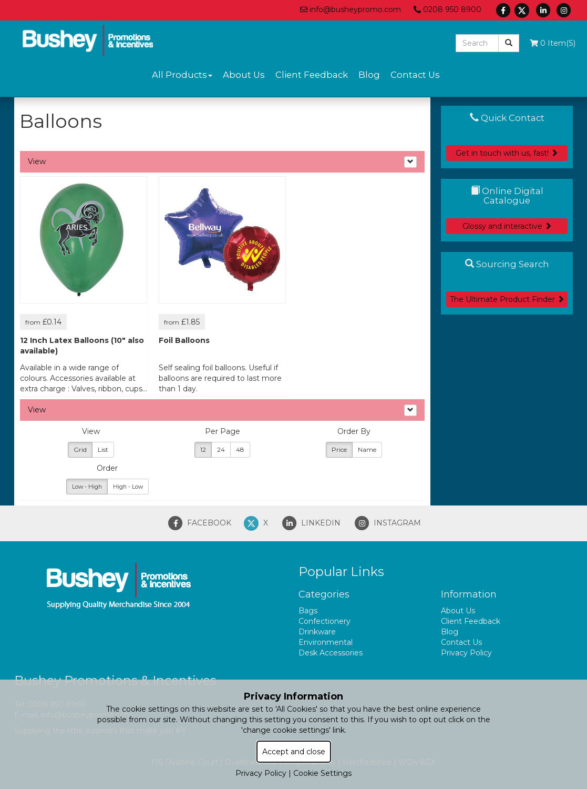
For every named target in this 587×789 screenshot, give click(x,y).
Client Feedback (311, 74)
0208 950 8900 (447, 9)
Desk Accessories (330, 653)
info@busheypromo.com (350, 9)
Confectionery (324, 621)
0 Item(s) (552, 43)
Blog (369, 74)
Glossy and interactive (507, 226)
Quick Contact (507, 118)
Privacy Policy (466, 653)
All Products (182, 74)
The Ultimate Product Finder (507, 299)
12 (203, 449)
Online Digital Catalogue (507, 196)
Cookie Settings (322, 773)
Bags (307, 610)
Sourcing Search (507, 264)
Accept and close (293, 751)
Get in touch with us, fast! (507, 153)
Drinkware (317, 631)
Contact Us (415, 74)
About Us (244, 74)
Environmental (325, 642)
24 (221, 449)
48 (240, 449)
